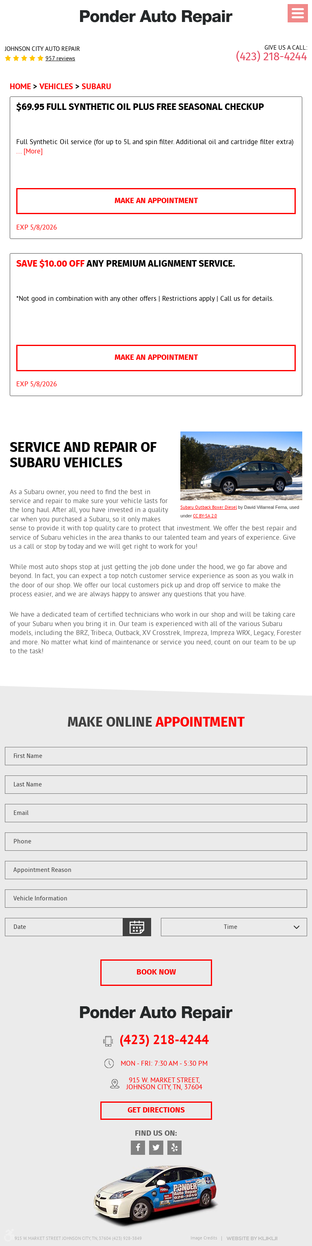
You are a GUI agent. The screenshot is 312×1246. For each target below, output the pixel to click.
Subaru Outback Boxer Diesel (208, 507)
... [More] (29, 151)
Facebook (138, 1148)
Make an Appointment (156, 201)
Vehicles (56, 86)
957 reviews (60, 59)
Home (20, 86)
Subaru (96, 86)
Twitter (156, 1148)
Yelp (174, 1148)
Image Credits (204, 1238)
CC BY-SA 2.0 (205, 516)
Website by (252, 1238)
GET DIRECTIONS (156, 1110)
